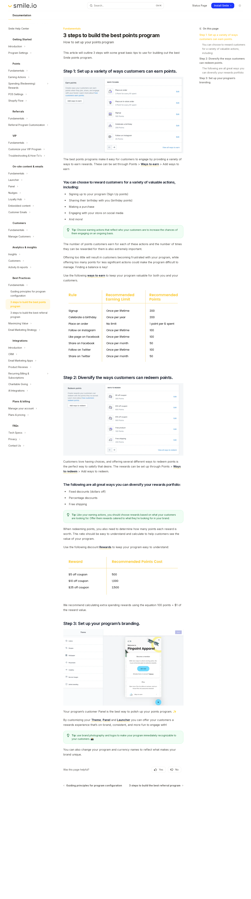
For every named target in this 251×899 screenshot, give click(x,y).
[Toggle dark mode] (240, 5)
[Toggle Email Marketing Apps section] (28, 361)
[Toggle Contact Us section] (28, 446)
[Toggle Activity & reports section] (28, 267)
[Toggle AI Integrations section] (28, 391)
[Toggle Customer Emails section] (28, 212)
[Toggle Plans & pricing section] (28, 415)
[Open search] (125, 5)
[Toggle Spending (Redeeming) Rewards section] (28, 85)
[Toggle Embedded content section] (28, 206)
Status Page (199, 5)
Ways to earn (150, 164)
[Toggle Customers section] (28, 261)
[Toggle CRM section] (28, 354)
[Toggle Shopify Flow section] (28, 101)
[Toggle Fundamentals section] (28, 71)
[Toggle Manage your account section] (28, 408)
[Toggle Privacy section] (28, 439)
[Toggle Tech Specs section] (28, 433)
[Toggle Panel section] (28, 186)
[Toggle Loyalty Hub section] (28, 199)
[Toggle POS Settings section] (28, 94)
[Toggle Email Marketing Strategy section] (28, 330)
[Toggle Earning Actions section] (28, 77)
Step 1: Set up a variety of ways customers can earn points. (218, 36)
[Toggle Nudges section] (28, 193)
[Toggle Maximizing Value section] (28, 323)
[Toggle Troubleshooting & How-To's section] (28, 156)
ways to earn (96, 275)
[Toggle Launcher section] (28, 180)
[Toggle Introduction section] (28, 46)
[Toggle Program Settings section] (28, 53)
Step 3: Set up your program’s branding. (217, 80)
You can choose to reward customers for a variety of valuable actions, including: (223, 48)
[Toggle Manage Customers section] (28, 236)
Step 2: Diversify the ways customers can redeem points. (222, 60)
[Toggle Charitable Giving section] (28, 384)
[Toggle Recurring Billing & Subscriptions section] (28, 375)
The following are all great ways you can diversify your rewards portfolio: (223, 70)
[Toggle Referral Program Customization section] (28, 125)
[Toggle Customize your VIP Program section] (28, 149)
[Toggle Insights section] (28, 254)
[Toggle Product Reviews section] (28, 367)
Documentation (19, 17)
